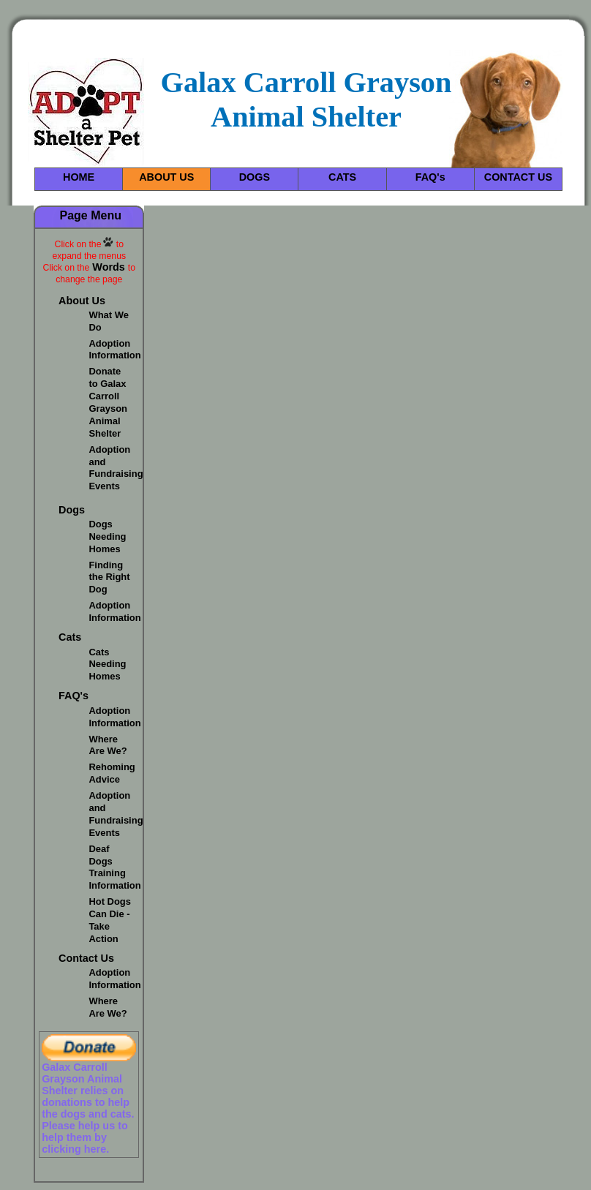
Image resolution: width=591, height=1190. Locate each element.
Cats (70, 637)
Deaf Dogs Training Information (114, 867)
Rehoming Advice (112, 773)
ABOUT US (166, 177)
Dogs (72, 510)
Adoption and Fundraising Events (116, 468)
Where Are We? (108, 745)
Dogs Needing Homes (107, 536)
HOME (78, 177)
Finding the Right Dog (109, 577)
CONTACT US (518, 177)
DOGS (254, 177)
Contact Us (86, 958)
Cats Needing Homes (107, 664)
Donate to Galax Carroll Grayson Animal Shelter (108, 402)
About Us (82, 300)
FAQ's (430, 177)
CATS (342, 177)
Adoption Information (114, 349)
